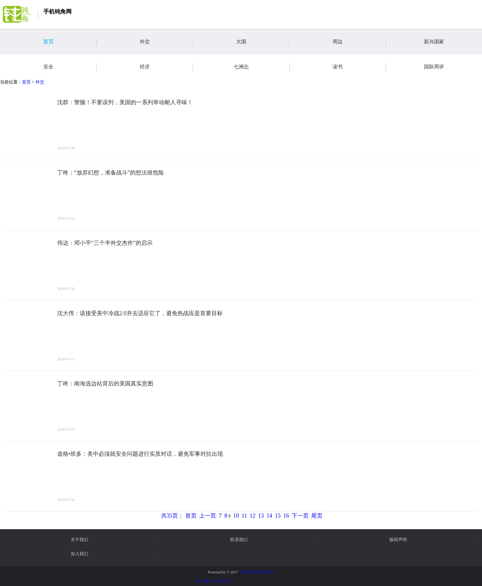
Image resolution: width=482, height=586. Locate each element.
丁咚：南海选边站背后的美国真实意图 (105, 383)
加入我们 (79, 554)
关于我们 (79, 540)
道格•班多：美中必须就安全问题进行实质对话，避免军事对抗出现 (140, 454)
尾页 (316, 516)
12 (252, 516)
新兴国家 (453, 42)
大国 (263, 42)
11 (244, 516)
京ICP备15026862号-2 (256, 572)
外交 (166, 42)
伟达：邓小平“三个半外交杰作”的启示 (105, 243)
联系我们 (239, 540)
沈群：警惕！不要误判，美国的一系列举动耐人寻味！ (125, 102)
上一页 (207, 516)
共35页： (172, 516)
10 (236, 516)
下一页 (300, 516)
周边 (359, 42)
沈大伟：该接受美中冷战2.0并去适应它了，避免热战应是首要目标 (140, 313)
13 (261, 516)
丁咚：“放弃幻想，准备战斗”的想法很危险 (110, 172)
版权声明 (398, 540)
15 (277, 516)
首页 (70, 42)
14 (269, 516)
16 (286, 516)
